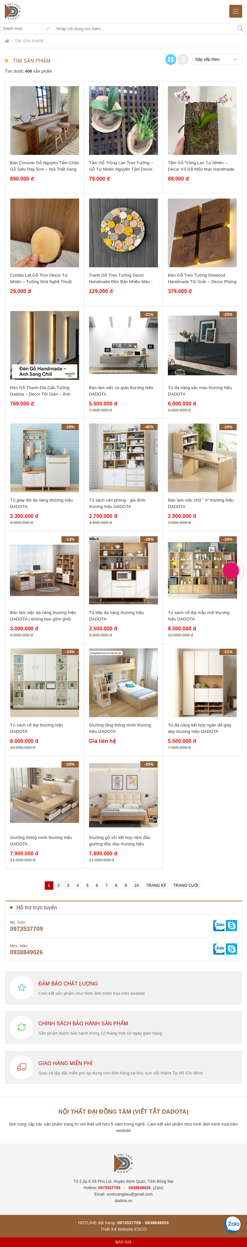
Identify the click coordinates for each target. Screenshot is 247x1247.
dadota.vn (124, 1200)
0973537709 (26, 929)
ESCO (140, 1229)
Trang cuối (185, 885)
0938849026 (26, 952)
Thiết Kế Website (117, 1229)
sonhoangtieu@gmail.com (129, 1194)
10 (136, 885)
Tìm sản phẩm (29, 41)
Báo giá (123, 1242)
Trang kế (156, 885)
